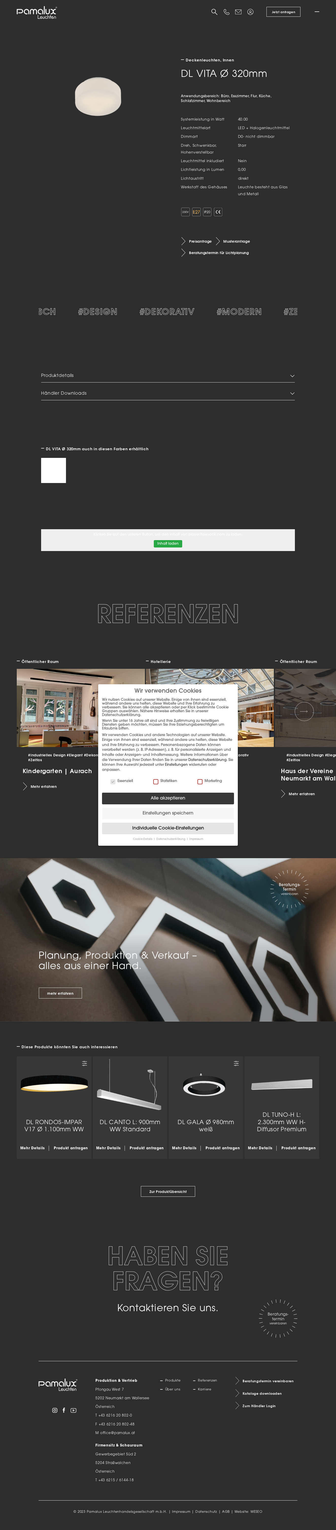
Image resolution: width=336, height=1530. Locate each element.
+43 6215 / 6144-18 (116, 1485)
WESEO (256, 1517)
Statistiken (165, 781)
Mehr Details (32, 1153)
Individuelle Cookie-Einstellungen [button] (168, 828)
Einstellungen (176, 765)
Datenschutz (206, 1517)
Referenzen (208, 1386)
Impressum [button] (196, 839)
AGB (226, 1517)
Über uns (173, 1394)
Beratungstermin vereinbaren (269, 1386)
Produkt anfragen (71, 1153)
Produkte (173, 1386)
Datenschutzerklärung (207, 760)
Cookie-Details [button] (143, 839)
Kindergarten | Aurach (57, 776)
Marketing (209, 781)
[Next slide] (304, 716)
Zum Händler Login (260, 1412)
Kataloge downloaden (263, 1399)
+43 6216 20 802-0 (115, 1421)
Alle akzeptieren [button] (168, 798)
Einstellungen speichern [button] (168, 813)
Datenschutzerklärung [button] (171, 839)
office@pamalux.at (117, 1438)
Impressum (181, 1517)
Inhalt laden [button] (168, 549)
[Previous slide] (31, 716)
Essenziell (121, 781)
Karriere (205, 1394)
